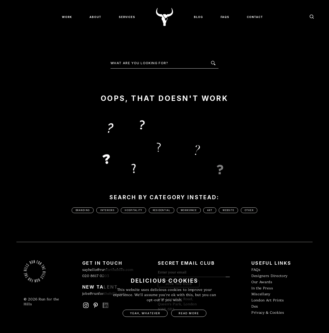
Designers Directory (269, 276)
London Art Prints (267, 300)
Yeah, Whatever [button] (145, 313)
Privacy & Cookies (267, 313)
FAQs (256, 270)
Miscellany (260, 294)
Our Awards (261, 282)
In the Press (262, 288)
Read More (189, 313)
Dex (254, 306)
